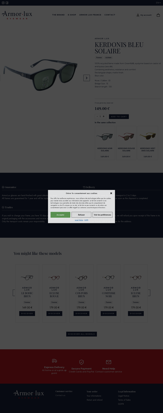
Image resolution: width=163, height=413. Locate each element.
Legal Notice (79, 220)
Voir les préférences (102, 215)
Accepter (60, 215)
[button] (111, 193)
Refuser (81, 215)
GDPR (86, 220)
